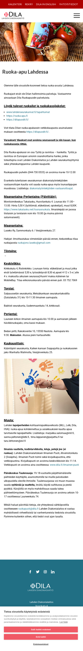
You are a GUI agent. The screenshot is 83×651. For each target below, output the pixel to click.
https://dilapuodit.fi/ (17, 119)
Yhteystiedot (68, 4)
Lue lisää (63, 622)
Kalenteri (15, 4)
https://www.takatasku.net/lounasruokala (27, 209)
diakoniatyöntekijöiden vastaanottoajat (51, 188)
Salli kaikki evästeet (41, 629)
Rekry (29, 4)
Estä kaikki (41, 637)
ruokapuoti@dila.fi (28, 508)
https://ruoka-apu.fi (17, 115)
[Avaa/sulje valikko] (77, 15)
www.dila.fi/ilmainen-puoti (64, 464)
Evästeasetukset (40, 644)
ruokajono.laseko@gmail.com (34, 242)
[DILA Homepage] (41, 587)
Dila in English (46, 4)
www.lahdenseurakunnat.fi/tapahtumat (28, 112)
